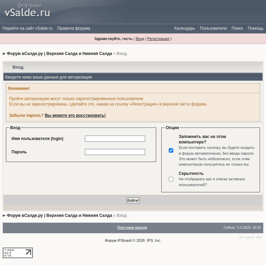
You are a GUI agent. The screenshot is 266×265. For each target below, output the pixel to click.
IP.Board (124, 240)
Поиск (237, 28)
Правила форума (73, 28)
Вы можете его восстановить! (75, 115)
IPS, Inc (153, 240)
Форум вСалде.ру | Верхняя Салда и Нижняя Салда (59, 53)
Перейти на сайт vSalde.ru (27, 28)
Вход (140, 39)
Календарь (184, 28)
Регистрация (158, 39)
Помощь (256, 28)
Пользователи (213, 28)
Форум (110, 240)
